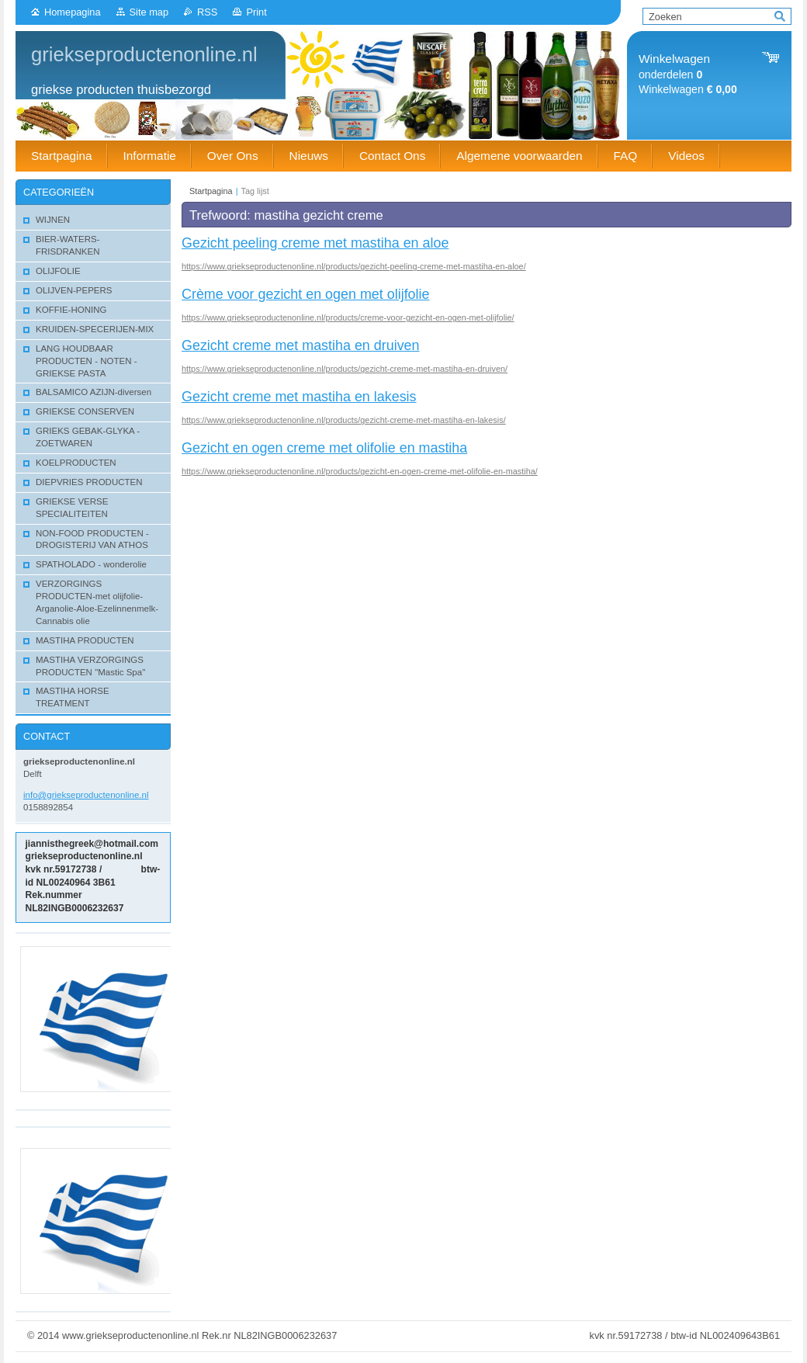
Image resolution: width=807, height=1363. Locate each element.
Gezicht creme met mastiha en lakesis (299, 396)
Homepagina (72, 12)
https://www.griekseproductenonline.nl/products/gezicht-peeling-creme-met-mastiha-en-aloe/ (354, 266)
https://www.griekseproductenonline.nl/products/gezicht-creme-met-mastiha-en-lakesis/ (344, 420)
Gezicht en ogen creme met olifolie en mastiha (324, 448)
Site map (149, 12)
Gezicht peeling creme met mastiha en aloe (315, 243)
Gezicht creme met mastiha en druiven (301, 345)
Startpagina (211, 191)
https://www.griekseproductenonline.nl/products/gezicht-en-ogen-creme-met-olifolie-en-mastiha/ (360, 471)
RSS (207, 12)
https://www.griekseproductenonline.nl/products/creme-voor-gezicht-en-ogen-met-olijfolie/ (348, 317)
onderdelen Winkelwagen (688, 74)
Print (256, 12)
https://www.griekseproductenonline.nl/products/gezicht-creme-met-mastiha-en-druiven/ (344, 368)
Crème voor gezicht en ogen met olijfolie (306, 294)
